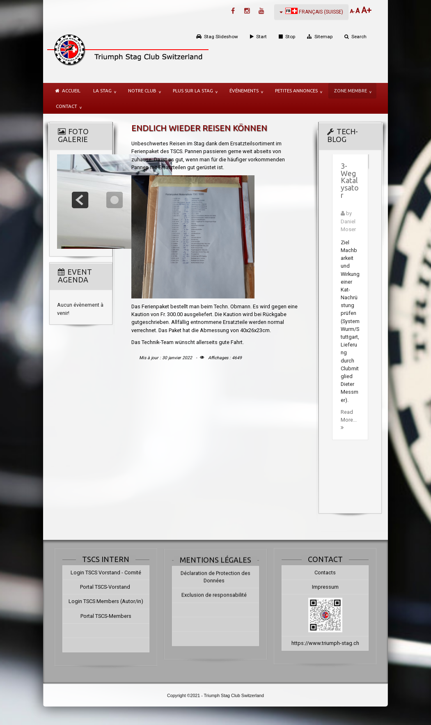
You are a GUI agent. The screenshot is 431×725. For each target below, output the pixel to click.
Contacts (332, 572)
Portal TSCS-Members (98, 616)
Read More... (349, 420)
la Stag (102, 90)
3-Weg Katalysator (350, 181)
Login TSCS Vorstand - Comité (99, 572)
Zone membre (350, 90)
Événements (244, 90)
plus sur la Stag (193, 90)
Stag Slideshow (221, 36)
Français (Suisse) (311, 11)
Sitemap (323, 36)
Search (359, 36)
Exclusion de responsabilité (214, 600)
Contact (66, 106)
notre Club (142, 90)
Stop (290, 36)
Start (261, 36)
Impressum (332, 587)
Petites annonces (296, 90)
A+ (366, 10)
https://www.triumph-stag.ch (332, 643)
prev (80, 200)
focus (114, 200)
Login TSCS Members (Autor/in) (99, 601)
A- (352, 11)
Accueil (71, 90)
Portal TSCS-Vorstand (98, 587)
